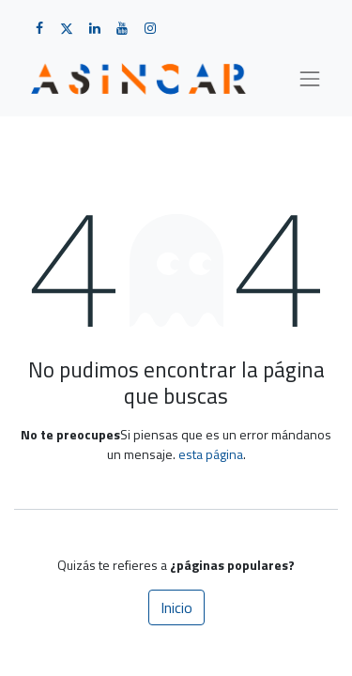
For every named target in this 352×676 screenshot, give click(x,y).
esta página (210, 454)
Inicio (176, 607)
